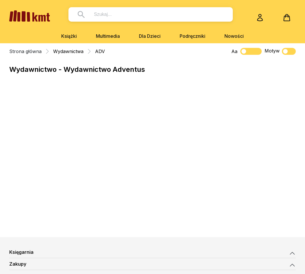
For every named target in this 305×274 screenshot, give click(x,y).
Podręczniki (192, 36)
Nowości (234, 36)
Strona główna (25, 51)
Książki (69, 36)
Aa (234, 51)
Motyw (280, 51)
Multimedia (108, 36)
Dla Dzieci (150, 36)
